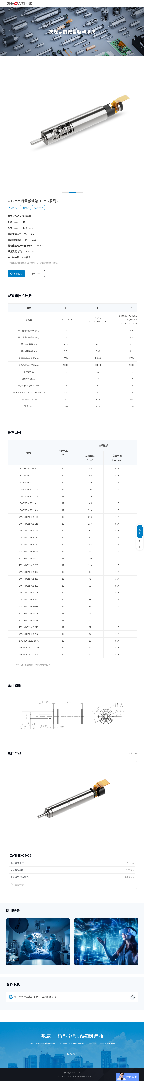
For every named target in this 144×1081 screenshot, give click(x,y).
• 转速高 (25, 207)
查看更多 (133, 753)
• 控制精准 (38, 207)
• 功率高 (13, 207)
